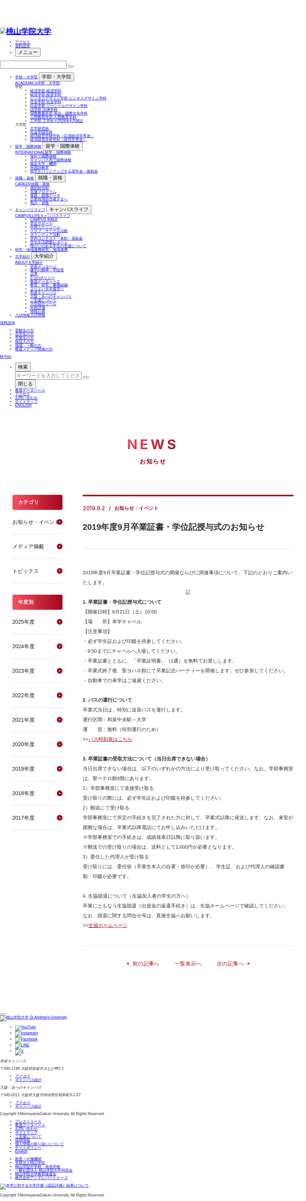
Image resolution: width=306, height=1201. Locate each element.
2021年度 (23, 720)
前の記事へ (146, 963)
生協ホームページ (108, 925)
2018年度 (23, 793)
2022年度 (23, 695)
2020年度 (23, 744)
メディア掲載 (28, 546)
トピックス (25, 571)
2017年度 (23, 818)
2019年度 (23, 769)
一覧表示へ (188, 963)
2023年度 (23, 671)
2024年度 (23, 646)
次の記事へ (230, 963)
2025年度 (23, 622)
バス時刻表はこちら (110, 739)
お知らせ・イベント (36, 522)
